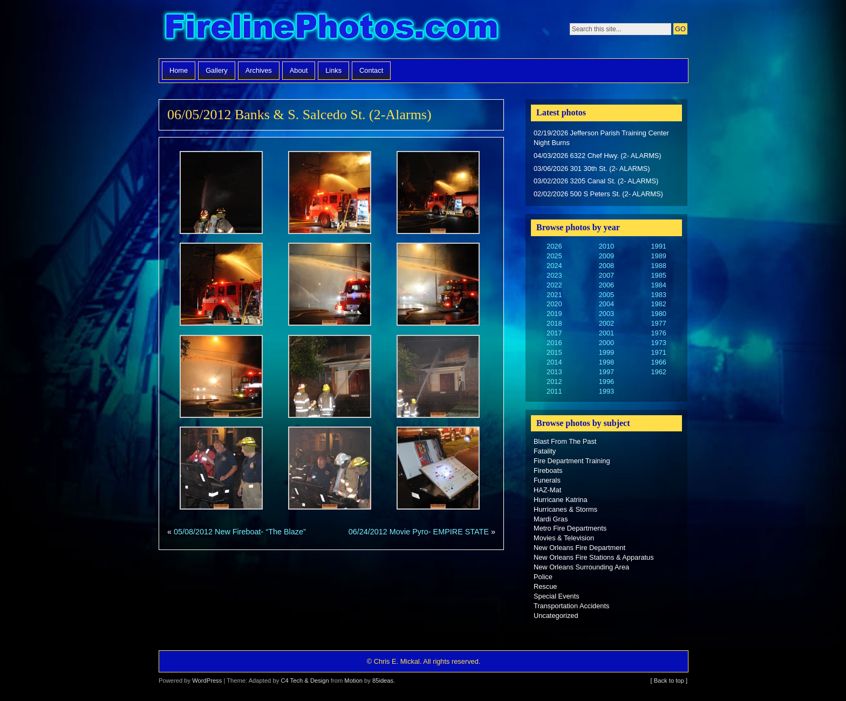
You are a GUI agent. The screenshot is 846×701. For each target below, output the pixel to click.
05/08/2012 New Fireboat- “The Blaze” (240, 531)
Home (178, 70)
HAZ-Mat (547, 490)
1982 (658, 304)
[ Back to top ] (669, 680)
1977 (658, 323)
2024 (554, 266)
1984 (658, 285)
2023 (554, 275)
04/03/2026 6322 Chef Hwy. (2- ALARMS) (597, 156)
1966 (658, 362)
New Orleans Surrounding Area (581, 567)
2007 (606, 275)
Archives (258, 70)
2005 (606, 295)
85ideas (382, 680)
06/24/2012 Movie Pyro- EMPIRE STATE (419, 531)
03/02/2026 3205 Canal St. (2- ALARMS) (596, 181)
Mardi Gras (551, 519)
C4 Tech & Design (305, 680)
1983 (658, 295)
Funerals (547, 480)
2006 (606, 285)
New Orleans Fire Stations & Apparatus (594, 557)
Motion (353, 680)
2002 (606, 323)
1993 (606, 391)
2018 (554, 323)
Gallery (217, 70)
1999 (606, 352)
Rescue (545, 586)
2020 (554, 304)
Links (333, 70)
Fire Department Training (572, 461)
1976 (658, 333)
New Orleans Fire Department (579, 548)
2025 (554, 256)
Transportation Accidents (571, 606)
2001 (606, 333)
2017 (554, 333)
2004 (606, 304)
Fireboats (548, 470)
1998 (606, 362)
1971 (658, 352)
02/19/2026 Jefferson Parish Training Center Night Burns (601, 138)
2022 (554, 285)
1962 (658, 372)
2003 (606, 314)
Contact (371, 70)
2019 (554, 314)
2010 (606, 246)
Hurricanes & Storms (565, 509)
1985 (658, 275)
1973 (658, 343)
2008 (606, 266)
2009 (606, 256)
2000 (606, 343)
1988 (658, 266)
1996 (606, 381)
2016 (554, 343)
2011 (554, 391)
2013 (554, 372)
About (299, 70)
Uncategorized (556, 615)
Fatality (545, 451)
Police (543, 577)
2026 (554, 246)
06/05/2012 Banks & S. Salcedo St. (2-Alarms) (299, 114)
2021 (554, 295)
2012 (554, 381)
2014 (554, 362)
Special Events (556, 596)
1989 (658, 256)
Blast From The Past (565, 441)
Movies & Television (564, 538)
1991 (658, 246)
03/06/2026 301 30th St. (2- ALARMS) (592, 168)
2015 (554, 352)
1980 (658, 314)
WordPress (207, 680)
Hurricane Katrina (561, 500)
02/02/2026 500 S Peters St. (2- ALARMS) (598, 194)
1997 (606, 372)
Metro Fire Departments (570, 528)
